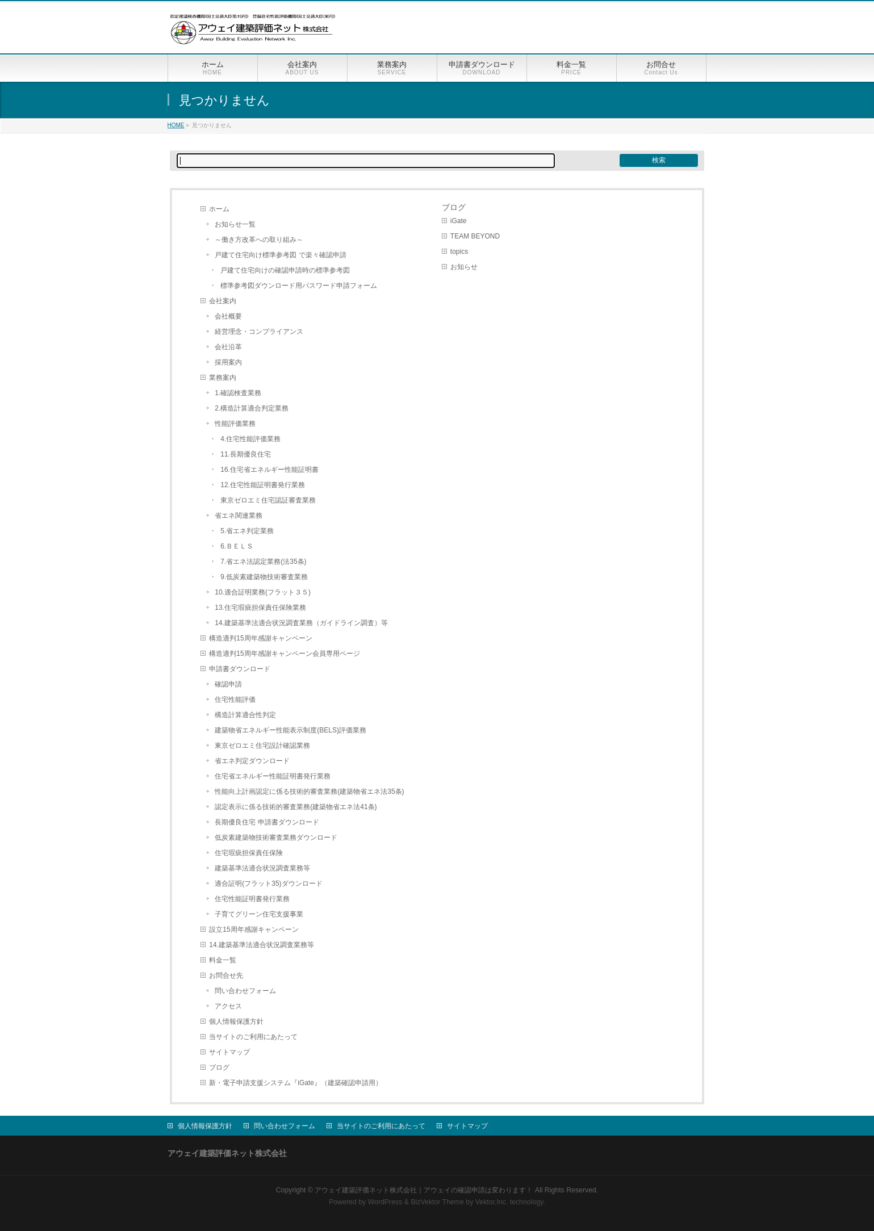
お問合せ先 (226, 975)
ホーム (219, 209)
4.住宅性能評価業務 (250, 439)
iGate (458, 221)
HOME (176, 125)
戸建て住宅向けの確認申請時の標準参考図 (285, 270)
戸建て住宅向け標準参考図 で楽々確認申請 (280, 255)
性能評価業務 (235, 424)
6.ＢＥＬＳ (236, 546)
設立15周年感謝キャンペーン (253, 929)
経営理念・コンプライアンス (259, 332)
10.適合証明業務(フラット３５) (263, 592)
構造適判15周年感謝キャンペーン (260, 638)
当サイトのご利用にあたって (253, 1037)
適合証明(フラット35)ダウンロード (268, 883)
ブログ (219, 1067)
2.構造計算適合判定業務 (251, 408)
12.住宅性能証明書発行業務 (262, 485)
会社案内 (222, 301)
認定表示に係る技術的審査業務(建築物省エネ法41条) (296, 807)
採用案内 (228, 362)
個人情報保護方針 (236, 1021)
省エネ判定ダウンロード (252, 761)
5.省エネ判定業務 (247, 531)
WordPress (385, 1202)
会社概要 (228, 316)
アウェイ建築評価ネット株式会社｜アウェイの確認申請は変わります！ (424, 1190)
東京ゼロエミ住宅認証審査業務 (268, 500)
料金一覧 (222, 960)
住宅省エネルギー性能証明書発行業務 (273, 776)
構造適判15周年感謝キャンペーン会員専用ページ (284, 654)
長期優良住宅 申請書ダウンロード (267, 822)
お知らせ (464, 267)
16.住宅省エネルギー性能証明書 (269, 470)
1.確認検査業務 (238, 393)
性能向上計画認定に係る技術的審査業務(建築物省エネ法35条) (309, 791)
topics (459, 252)
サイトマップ (229, 1052)
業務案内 (222, 378)
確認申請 (228, 684)
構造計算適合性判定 (245, 715)
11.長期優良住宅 (245, 454)
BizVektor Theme (437, 1202)
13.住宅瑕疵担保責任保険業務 (260, 608)
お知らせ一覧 (235, 224)
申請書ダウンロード (239, 669)
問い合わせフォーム (245, 991)
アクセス (228, 1006)
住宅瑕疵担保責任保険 (249, 853)
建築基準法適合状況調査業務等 (262, 868)
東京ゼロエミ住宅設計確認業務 (262, 746)
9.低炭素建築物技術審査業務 (264, 577)
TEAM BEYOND (475, 236)
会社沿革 (228, 347)
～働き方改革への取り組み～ (259, 240)
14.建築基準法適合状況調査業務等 (261, 945)
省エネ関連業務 (238, 516)
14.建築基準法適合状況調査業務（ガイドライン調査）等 (301, 623)
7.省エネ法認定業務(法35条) (263, 562)
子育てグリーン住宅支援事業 (259, 914)
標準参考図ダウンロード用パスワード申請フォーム (298, 286)
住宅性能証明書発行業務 (252, 899)
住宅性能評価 (235, 700)
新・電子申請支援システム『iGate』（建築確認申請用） (295, 1083)
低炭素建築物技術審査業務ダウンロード (276, 837)
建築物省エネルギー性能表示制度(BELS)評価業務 (290, 730)
